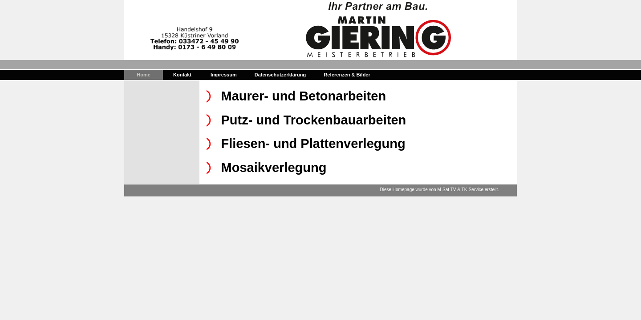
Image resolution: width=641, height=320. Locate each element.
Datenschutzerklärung (280, 74)
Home (143, 74)
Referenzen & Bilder (347, 74)
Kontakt (182, 74)
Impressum (224, 74)
